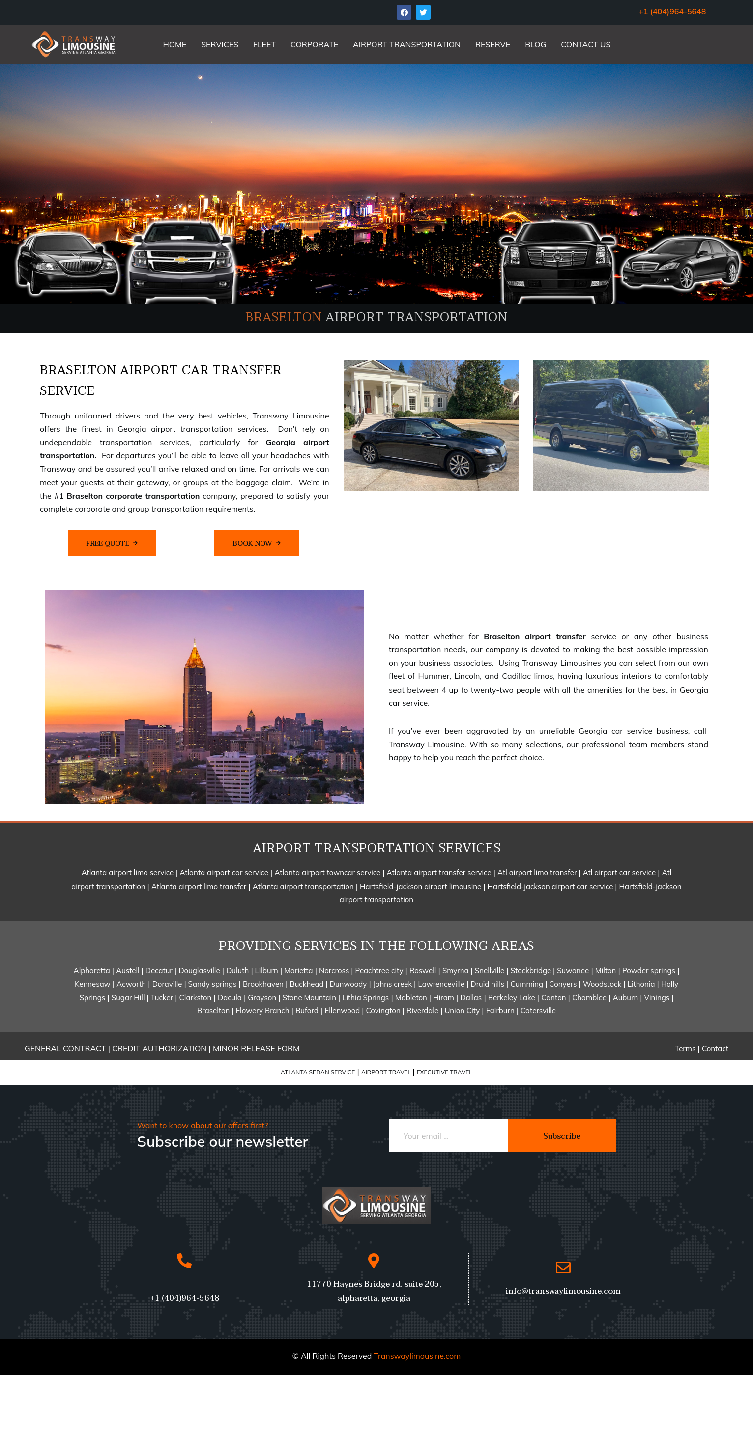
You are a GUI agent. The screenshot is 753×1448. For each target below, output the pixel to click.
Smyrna (456, 970)
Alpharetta (93, 970)
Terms (685, 1048)
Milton (605, 970)
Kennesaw (93, 984)
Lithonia (642, 984)
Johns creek (393, 984)
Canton (554, 997)
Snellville (489, 970)
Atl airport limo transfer (537, 872)
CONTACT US (585, 44)
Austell (128, 970)
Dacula (230, 997)
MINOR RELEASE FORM (256, 1048)
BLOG (535, 44)
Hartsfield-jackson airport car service (551, 886)
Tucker (162, 997)
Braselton (214, 1010)
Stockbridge (532, 970)
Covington (384, 1010)
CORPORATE (314, 44)
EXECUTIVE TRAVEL (444, 1072)
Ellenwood (343, 1010)
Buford (307, 1010)
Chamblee (589, 997)
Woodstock (602, 984)
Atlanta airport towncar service (328, 872)
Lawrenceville (441, 984)
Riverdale (422, 1010)
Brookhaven (263, 984)
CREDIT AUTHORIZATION (160, 1048)
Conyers (563, 984)
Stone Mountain (309, 997)
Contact (715, 1048)
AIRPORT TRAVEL (386, 1072)
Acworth (131, 984)
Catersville (538, 1010)
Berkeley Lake (511, 997)
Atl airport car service (618, 872)
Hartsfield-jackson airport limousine (421, 886)
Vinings (658, 997)
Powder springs (648, 970)
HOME (174, 44)
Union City (461, 1010)
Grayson (262, 997)
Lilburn (265, 970)
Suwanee (572, 970)
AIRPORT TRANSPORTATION (407, 44)
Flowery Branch (263, 1010)
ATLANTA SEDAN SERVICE (318, 1072)
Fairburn (501, 1010)
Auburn (626, 997)
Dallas (471, 997)
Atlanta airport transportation (304, 886)
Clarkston (195, 997)
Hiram (443, 997)
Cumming (526, 984)
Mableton (412, 997)
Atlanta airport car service (223, 872)
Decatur (158, 970)
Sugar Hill (129, 997)
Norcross (335, 970)
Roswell (422, 970)
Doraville (168, 984)
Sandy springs (211, 984)
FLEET (264, 44)
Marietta (297, 970)
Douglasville (199, 970)
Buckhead (307, 984)
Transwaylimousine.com (417, 1356)
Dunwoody (348, 984)
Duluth (237, 970)
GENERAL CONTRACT (65, 1048)
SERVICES (219, 44)
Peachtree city (378, 970)
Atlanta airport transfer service (439, 872)
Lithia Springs (365, 997)
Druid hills (488, 984)
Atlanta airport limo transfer (198, 886)
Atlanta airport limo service (128, 872)
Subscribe (561, 1136)
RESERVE (492, 44)
